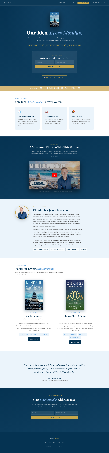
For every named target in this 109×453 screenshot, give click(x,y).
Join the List (83, 2)
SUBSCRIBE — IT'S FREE (54, 66)
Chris (10, 2)
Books (72, 2)
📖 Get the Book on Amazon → (54, 77)
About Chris (62, 2)
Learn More (34, 339)
